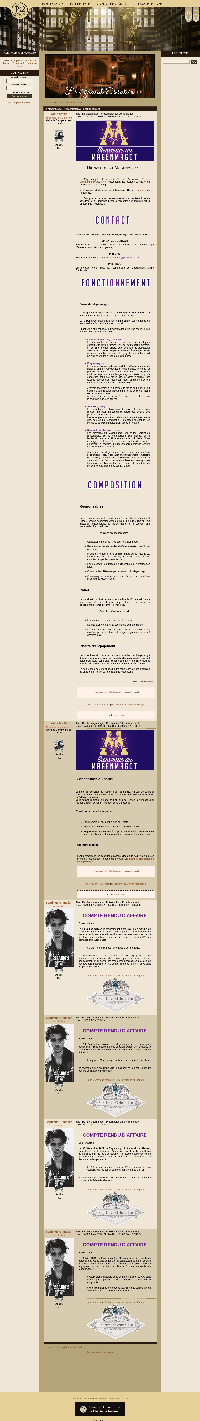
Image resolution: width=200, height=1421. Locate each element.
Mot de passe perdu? (19, 102)
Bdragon (149, 682)
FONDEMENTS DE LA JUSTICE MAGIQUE (128, 705)
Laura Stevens (93, 975)
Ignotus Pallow (119, 715)
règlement (141, 190)
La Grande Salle (74, 102)
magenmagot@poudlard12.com (123, 257)
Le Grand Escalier (52, 102)
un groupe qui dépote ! (133, 975)
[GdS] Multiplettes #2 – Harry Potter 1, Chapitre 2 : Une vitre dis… (20, 63)
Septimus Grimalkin (59, 902)
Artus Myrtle (59, 114)
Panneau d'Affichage (20, 54)
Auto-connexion (21, 92)
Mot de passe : (20, 84)
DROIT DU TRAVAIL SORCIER (98, 705)
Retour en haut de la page (100, 1352)
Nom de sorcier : (20, 77)
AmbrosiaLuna (112, 975)
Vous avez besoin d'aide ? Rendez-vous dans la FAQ (100, 1398)
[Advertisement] (180, 125)
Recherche (180, 54)
